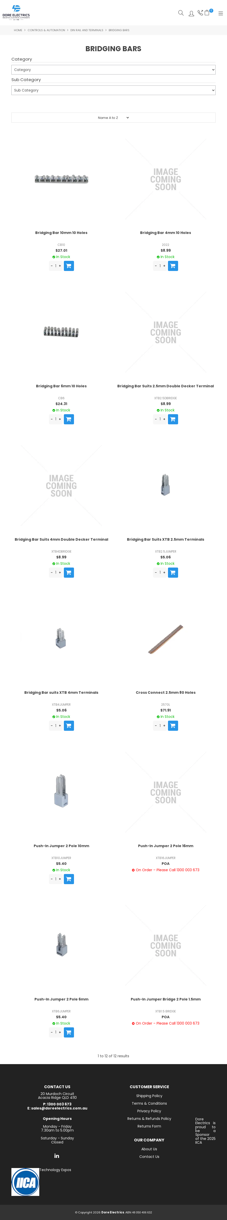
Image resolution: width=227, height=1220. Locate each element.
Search (181, 12)
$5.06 (165, 557)
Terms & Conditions (149, 1103)
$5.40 (61, 863)
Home (18, 30)
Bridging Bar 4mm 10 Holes (165, 232)
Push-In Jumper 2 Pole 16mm (165, 845)
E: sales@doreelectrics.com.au (57, 1108)
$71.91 (165, 710)
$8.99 (166, 250)
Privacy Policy (149, 1111)
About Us (149, 1149)
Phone (200, 12)
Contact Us (149, 1156)
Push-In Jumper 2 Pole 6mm (61, 999)
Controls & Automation (46, 30)
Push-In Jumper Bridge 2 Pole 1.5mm (166, 999)
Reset (41, 102)
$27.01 (61, 250)
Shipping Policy (149, 1095)
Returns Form (149, 1126)
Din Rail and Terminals (86, 30)
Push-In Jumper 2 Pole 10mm (61, 845)
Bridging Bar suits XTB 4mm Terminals (61, 692)
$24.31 (61, 403)
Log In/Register (190, 12)
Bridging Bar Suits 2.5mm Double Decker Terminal (165, 386)
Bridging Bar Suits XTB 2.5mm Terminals (165, 539)
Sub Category (26, 80)
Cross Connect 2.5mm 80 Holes (166, 692)
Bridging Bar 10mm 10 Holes (61, 232)
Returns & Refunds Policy (149, 1118)
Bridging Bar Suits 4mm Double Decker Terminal (61, 539)
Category (21, 59)
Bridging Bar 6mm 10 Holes (61, 386)
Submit (20, 104)
